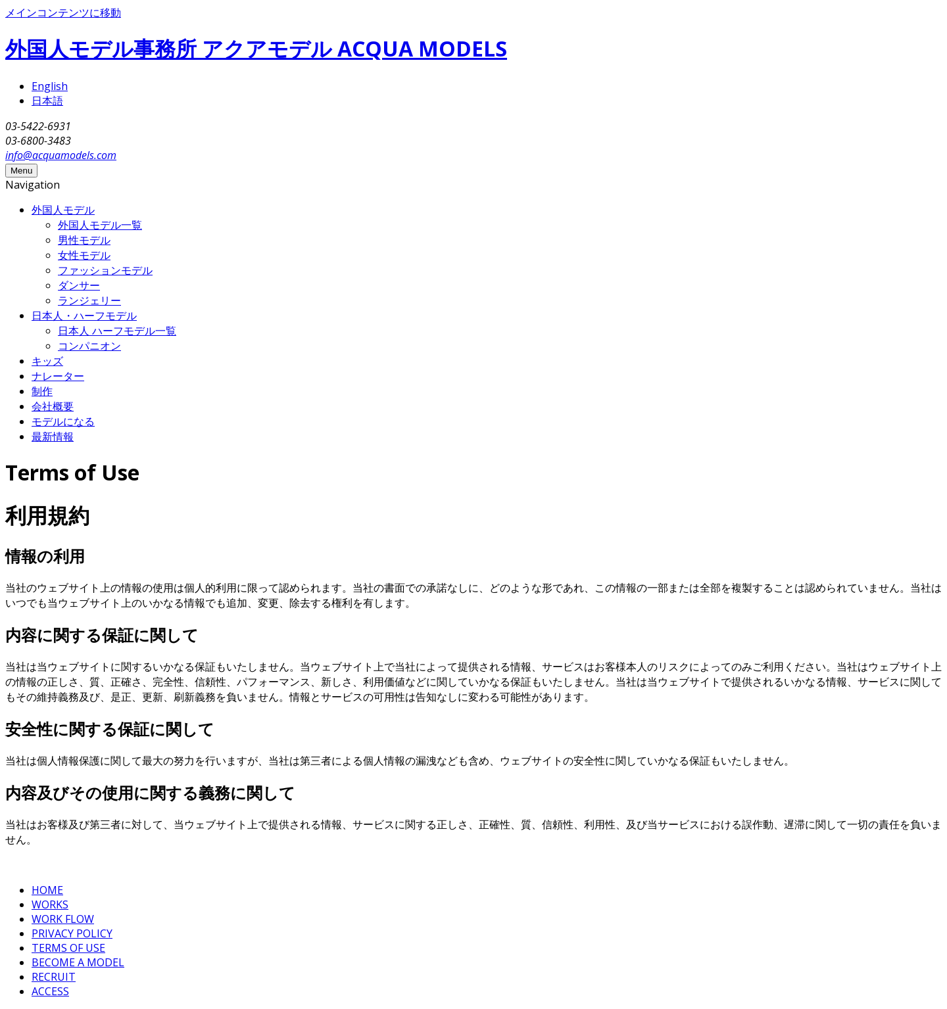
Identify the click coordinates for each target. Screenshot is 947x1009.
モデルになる (63, 421)
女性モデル (84, 255)
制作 (42, 391)
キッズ (47, 361)
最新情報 (53, 436)
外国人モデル (63, 209)
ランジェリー (89, 300)
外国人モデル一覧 (100, 225)
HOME (47, 890)
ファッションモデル (105, 270)
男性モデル (84, 240)
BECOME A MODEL (78, 962)
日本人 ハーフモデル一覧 (117, 330)
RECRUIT (54, 977)
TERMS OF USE (68, 948)
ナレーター (58, 376)
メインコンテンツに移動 (63, 12)
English (50, 86)
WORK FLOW (63, 919)
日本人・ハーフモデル (84, 315)
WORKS (50, 904)
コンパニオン (89, 346)
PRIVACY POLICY (72, 933)
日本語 (47, 100)
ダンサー (79, 285)
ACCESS (50, 991)
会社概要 (53, 406)
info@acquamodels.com (60, 155)
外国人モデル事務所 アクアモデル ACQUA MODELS (256, 48)
